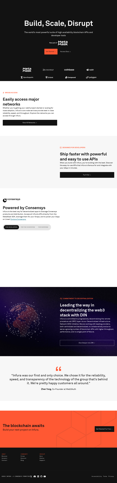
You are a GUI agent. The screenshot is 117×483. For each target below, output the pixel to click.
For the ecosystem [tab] (28, 227)
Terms (105, 476)
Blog (22, 460)
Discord (23, 458)
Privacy (111, 476)
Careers (4, 458)
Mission (4, 456)
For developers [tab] (11, 227)
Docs (41, 456)
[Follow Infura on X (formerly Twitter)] (31, 476)
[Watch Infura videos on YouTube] (45, 476)
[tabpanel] (58, 256)
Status (42, 458)
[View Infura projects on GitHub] (41, 476)
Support (42, 460)
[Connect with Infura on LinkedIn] (38, 476)
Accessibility (97, 476)
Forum (23, 456)
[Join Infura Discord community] (34, 476)
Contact (4, 460)
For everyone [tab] (43, 227)
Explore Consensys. (18, 219)
